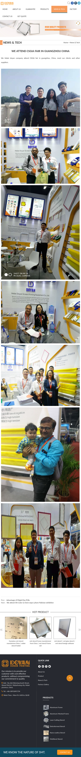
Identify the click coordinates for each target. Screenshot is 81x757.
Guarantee (30, 9)
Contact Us (7, 16)
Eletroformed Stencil (57, 726)
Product (41, 676)
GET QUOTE (21, 16)
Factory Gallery (43, 684)
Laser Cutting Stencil (57, 720)
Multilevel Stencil (56, 739)
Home (5, 9)
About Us (17, 9)
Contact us (65, 752)
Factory (73, 9)
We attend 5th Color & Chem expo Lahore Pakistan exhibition (30, 603)
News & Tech (59, 9)
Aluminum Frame (56, 707)
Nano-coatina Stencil (57, 733)
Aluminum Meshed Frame (59, 714)
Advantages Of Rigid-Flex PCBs (18, 600)
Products (44, 9)
